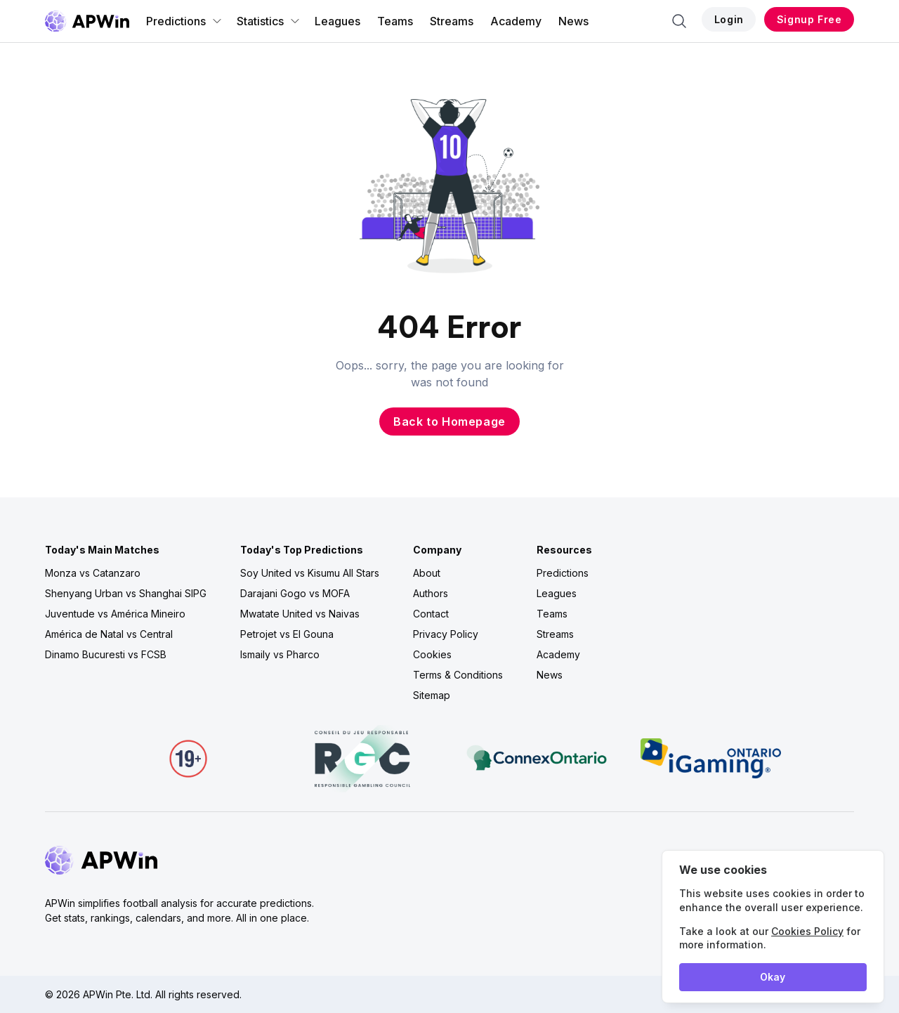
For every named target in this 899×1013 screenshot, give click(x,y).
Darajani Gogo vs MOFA (295, 593)
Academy (516, 21)
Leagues (337, 21)
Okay (772, 977)
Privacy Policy (445, 634)
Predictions (184, 21)
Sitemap (431, 695)
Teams (395, 21)
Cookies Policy (807, 931)
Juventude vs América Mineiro (115, 614)
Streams (451, 21)
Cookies (432, 654)
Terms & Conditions (458, 675)
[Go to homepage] (87, 21)
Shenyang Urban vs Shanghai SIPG (125, 593)
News (573, 21)
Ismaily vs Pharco (280, 654)
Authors (430, 593)
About (426, 573)
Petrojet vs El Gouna (287, 634)
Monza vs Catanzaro (92, 573)
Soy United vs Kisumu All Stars (309, 573)
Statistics (269, 21)
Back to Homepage (449, 421)
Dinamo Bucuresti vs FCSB (105, 654)
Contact (431, 614)
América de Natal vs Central (109, 634)
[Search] (679, 21)
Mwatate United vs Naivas (300, 614)
